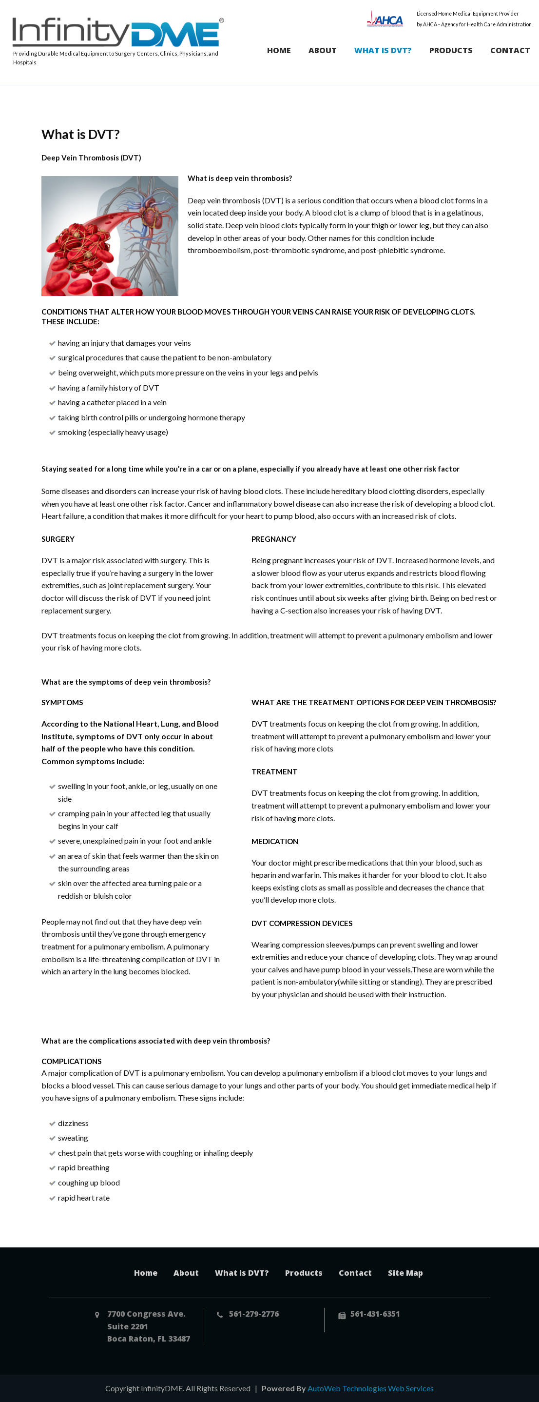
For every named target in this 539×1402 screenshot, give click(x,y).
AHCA (385, 19)
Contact (510, 50)
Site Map (405, 1272)
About (322, 50)
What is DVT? (383, 50)
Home (279, 50)
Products (451, 50)
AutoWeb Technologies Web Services (371, 1388)
